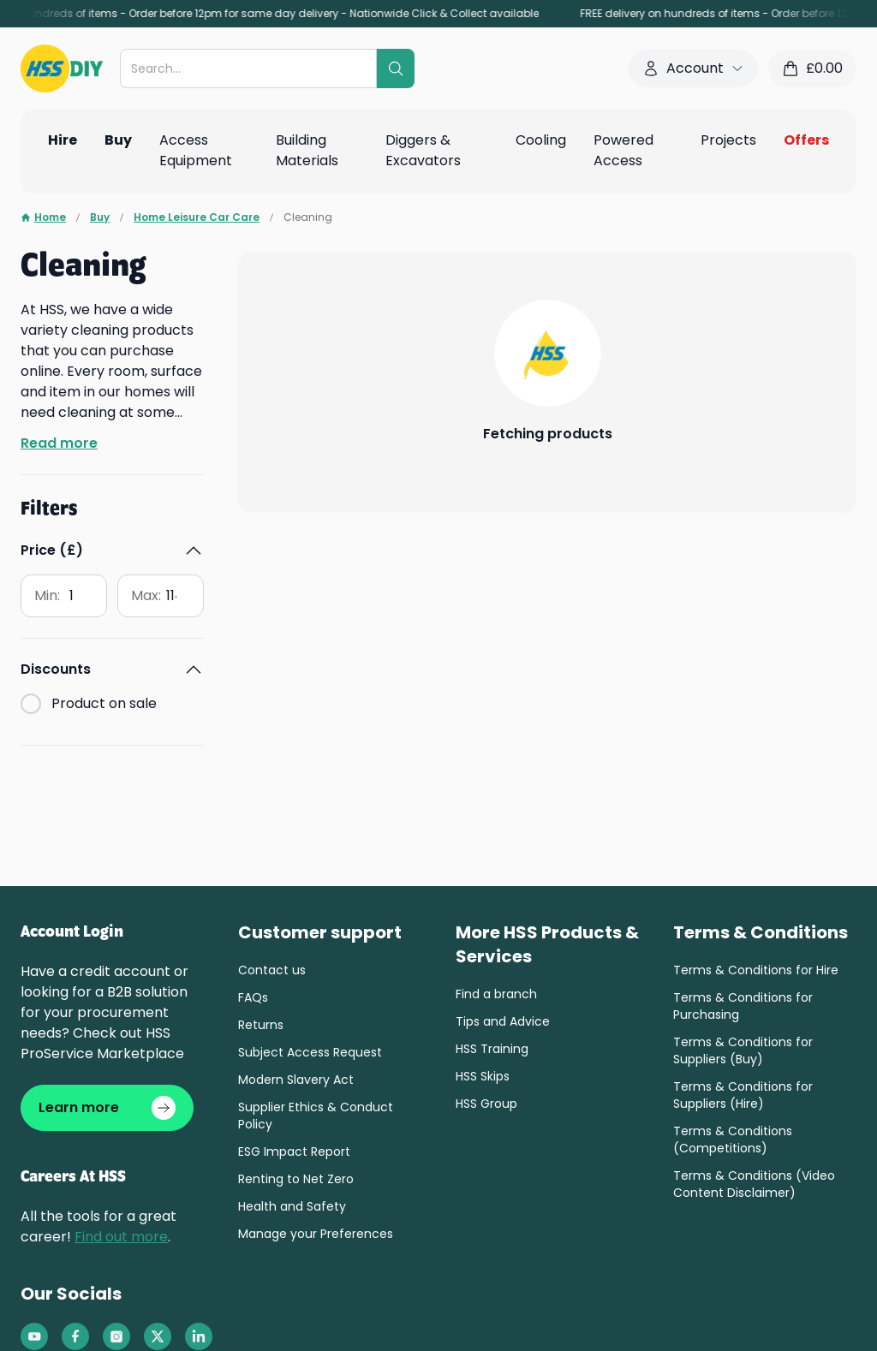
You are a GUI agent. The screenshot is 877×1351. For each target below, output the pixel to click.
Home (43, 217)
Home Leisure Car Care (197, 217)
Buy (100, 217)
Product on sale (104, 584)
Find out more (121, 1237)
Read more (59, 443)
